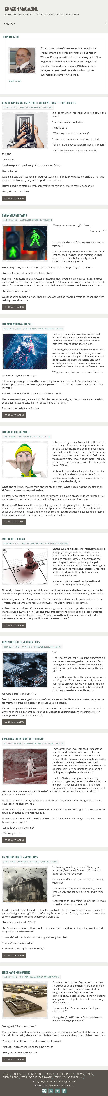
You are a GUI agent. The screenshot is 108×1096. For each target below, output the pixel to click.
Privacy (49, 1074)
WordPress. (67, 1085)
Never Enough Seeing (14, 215)
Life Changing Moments (16, 972)
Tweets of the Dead (13, 539)
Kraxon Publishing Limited (61, 1081)
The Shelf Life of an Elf (16, 432)
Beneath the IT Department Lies (21, 642)
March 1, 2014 (10, 977)
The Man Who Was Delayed (17, 324)
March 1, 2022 (10, 220)
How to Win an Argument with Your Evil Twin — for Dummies (39, 103)
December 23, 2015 (12, 743)
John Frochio (35, 107)
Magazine (47, 107)
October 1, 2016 (11, 646)
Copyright (40, 1081)
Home (6, 1074)
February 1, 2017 (11, 543)
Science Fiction (55, 328)
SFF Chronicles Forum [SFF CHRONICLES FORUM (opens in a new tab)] (69, 1077)
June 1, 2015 (9, 861)
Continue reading (14, 198)
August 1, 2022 (10, 107)
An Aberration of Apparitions (20, 857)
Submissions (10, 1077)
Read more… (15, 81)
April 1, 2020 (9, 436)
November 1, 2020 (12, 328)
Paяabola (53, 1085)
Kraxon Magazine (21, 9)
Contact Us (35, 1074)
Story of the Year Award (36, 1077)
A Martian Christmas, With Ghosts (22, 739)
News (80, 1074)
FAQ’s (89, 1074)
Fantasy (24, 107)
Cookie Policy (65, 1074)
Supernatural (62, 543)
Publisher (19, 1074)
